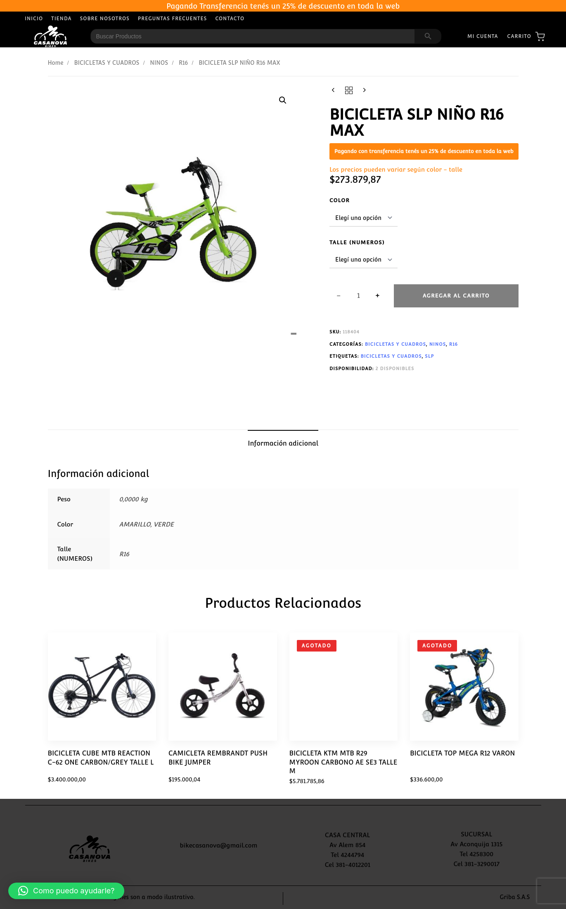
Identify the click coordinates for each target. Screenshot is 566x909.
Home (56, 62)
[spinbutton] (358, 296)
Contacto (229, 18)
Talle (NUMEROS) (357, 242)
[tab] (283, 443)
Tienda (61, 18)
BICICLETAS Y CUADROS (106, 62)
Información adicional (283, 443)
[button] (282, 100)
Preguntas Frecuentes (172, 18)
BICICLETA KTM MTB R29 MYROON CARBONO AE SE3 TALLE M (343, 762)
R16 (183, 62)
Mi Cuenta (482, 36)
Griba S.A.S (515, 897)
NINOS (159, 62)
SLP (429, 356)
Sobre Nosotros (105, 18)
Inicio (34, 18)
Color (339, 200)
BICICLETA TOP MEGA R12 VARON (462, 753)
